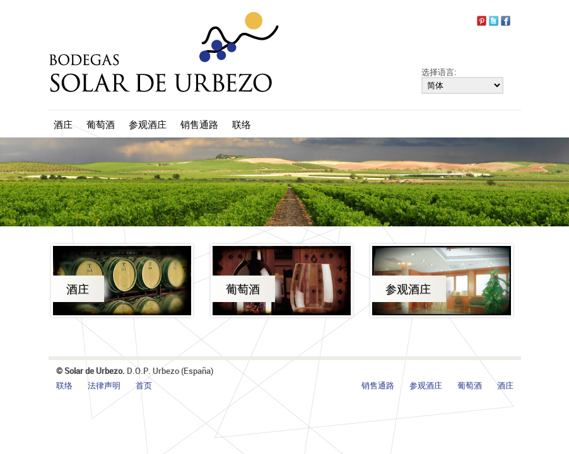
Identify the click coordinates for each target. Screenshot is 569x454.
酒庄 (63, 124)
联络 (241, 124)
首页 (144, 385)
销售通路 (199, 124)
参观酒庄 (148, 124)
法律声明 (104, 385)
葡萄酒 (100, 124)
